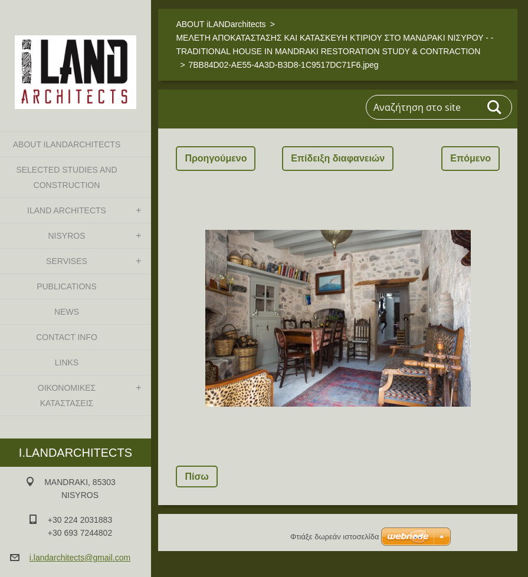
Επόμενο (470, 158)
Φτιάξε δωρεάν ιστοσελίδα (334, 536)
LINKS (66, 362)
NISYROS (66, 235)
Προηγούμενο (216, 158)
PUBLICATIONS (67, 286)
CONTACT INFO (66, 337)
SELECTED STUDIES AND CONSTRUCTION (66, 177)
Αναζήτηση (495, 107)
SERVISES (66, 261)
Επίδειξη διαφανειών (338, 158)
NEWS (66, 311)
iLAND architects (66, 210)
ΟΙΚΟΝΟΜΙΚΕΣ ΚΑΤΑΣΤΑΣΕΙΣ (67, 395)
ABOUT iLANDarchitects (67, 144)
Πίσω (196, 477)
